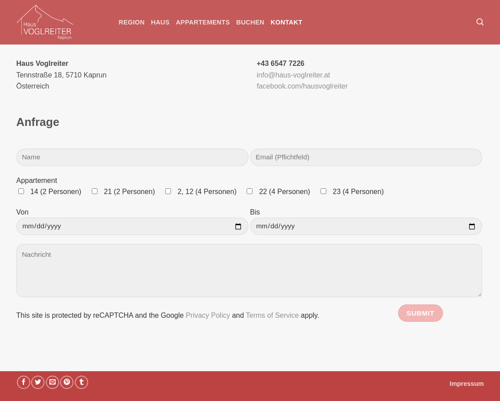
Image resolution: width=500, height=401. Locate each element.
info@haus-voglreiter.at (293, 75)
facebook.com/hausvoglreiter (302, 86)
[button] (480, 22)
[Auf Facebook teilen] (23, 382)
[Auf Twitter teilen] (38, 382)
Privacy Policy (208, 315)
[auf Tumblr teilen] (81, 382)
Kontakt (286, 22)
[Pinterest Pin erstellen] (66, 382)
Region (132, 22)
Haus (160, 22)
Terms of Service (272, 315)
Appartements (203, 22)
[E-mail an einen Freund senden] (52, 382)
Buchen (250, 22)
